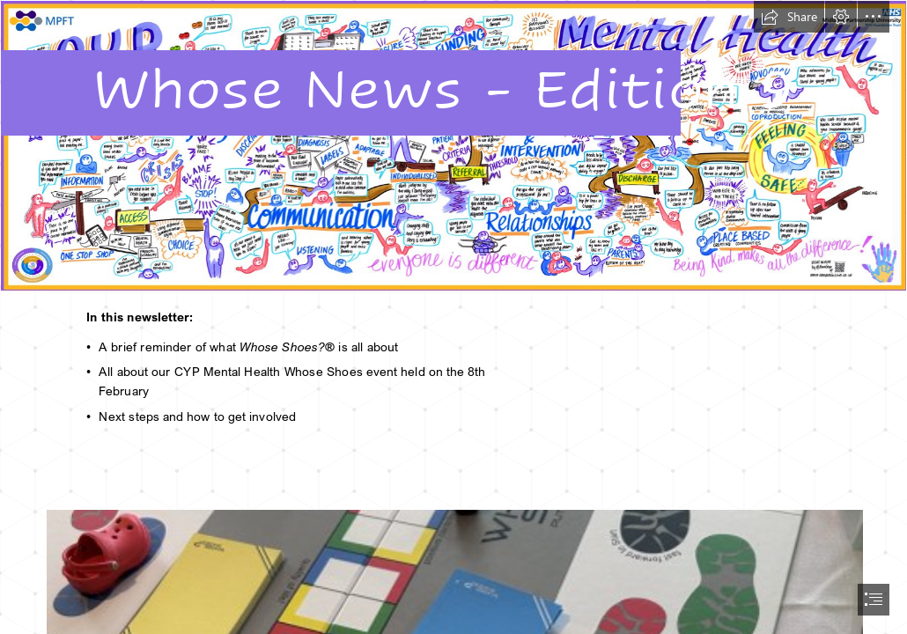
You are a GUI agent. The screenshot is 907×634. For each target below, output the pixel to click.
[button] (789, 17)
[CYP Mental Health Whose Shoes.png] (453, 145)
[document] (453, 317)
